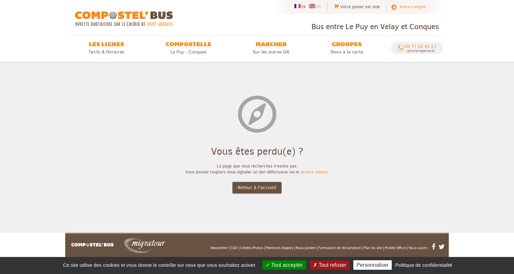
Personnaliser (373, 265)
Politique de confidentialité (423, 265)
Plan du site (373, 248)
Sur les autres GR (271, 47)
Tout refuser (329, 265)
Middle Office (395, 248)
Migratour (143, 245)
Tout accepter (284, 265)
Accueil (92, 245)
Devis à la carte (346, 47)
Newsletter (219, 248)
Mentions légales (279, 248)
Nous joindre (306, 248)
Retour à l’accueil (257, 187)
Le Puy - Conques (188, 47)
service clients (313, 172)
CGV (233, 248)
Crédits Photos (251, 248)
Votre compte (413, 7)
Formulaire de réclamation (339, 248)
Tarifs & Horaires (106, 47)
